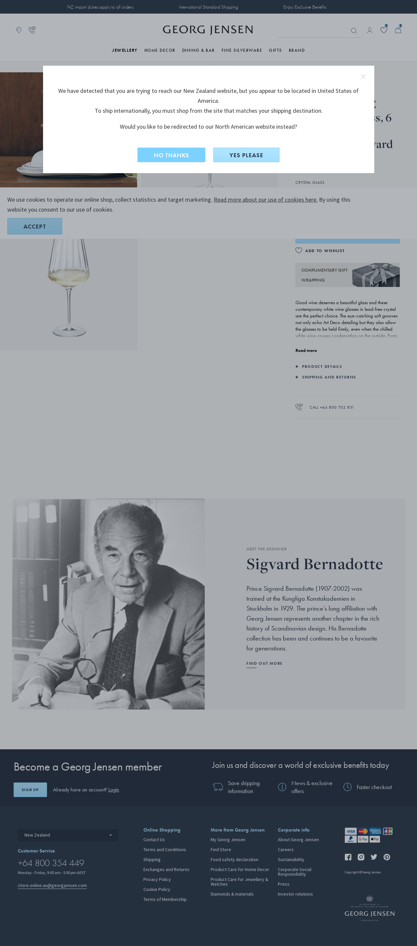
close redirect (363, 77)
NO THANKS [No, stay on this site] (171, 155)
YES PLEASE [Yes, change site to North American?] (246, 155)
